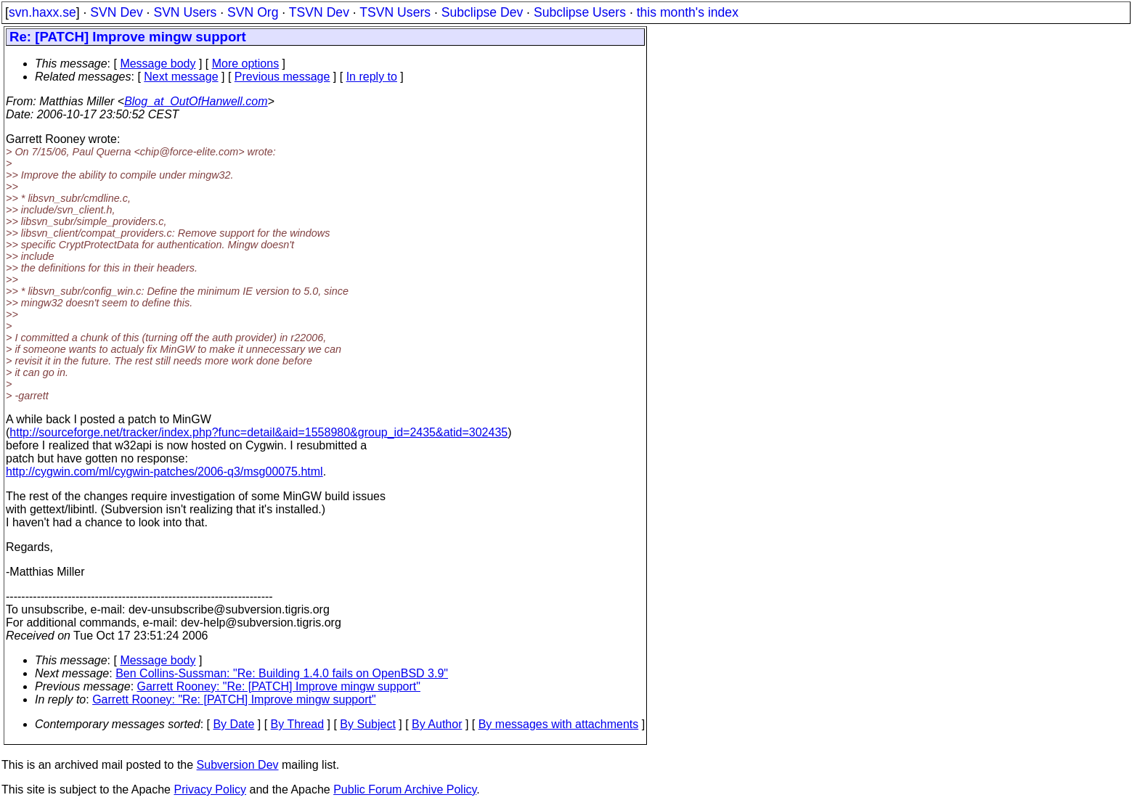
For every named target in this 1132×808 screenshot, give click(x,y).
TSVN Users (395, 12)
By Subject (367, 724)
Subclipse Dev (482, 12)
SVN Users (184, 12)
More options (246, 63)
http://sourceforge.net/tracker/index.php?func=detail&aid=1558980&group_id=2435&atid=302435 (258, 432)
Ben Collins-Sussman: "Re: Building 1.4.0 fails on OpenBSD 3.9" (281, 673)
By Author (437, 724)
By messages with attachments (559, 724)
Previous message (282, 76)
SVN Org (252, 12)
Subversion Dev (238, 765)
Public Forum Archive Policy (404, 789)
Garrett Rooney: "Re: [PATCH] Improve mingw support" (278, 686)
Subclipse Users (580, 12)
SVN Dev (116, 12)
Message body (157, 63)
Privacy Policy (210, 789)
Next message (181, 76)
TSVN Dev (319, 12)
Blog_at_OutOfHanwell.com (195, 101)
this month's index (687, 12)
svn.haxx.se (42, 12)
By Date (233, 724)
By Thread (298, 724)
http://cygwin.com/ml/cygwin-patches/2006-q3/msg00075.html (164, 471)
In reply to (371, 76)
